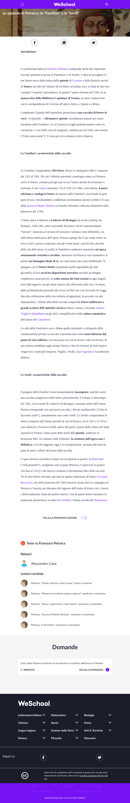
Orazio (100, 307)
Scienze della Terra (62, 730)
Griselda (65, 500)
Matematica (58, 715)
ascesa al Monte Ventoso (40, 205)
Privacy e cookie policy (42, 791)
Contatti (33, 786)
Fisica (87, 722)
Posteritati (97, 459)
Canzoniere (44, 319)
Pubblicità (65, 786)
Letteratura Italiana (30, 715)
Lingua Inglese (27, 730)
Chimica (23, 722)
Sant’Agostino (84, 351)
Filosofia (56, 738)
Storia (54, 722)
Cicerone (77, 80)
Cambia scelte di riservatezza (88, 791)
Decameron (100, 500)
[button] (22, 4)
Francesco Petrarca (57, 68)
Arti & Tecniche (93, 730)
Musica (22, 738)
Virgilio (25, 313)
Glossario (90, 738)
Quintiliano (38, 313)
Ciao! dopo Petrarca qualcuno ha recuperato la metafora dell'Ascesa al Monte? (62, 663)
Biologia (89, 715)
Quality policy (96, 786)
